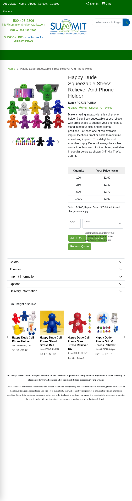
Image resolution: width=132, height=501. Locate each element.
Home (22, 3)
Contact (42, 3)
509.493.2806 (23, 20)
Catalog (54, 3)
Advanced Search (49, 420)
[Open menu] (125, 54)
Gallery (7, 11)
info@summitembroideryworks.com (23, 24)
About (32, 3)
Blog (115, 415)
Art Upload (9, 3)
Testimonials (82, 415)
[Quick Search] (107, 22)
